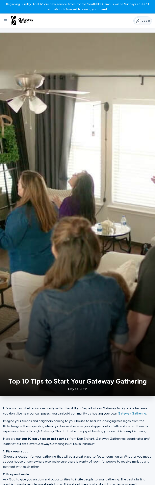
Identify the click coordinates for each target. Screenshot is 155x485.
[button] (6, 20)
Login (142, 20)
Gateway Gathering (132, 413)
